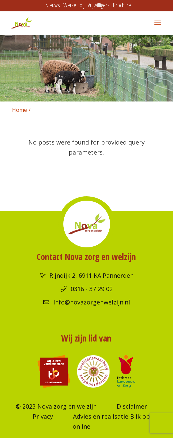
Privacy (43, 416)
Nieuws (52, 5)
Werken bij (73, 5)
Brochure (122, 5)
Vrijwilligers (99, 5)
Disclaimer (132, 406)
